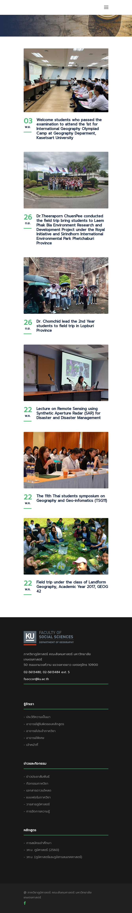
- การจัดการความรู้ (37, 811)
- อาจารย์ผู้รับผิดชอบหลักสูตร (44, 724)
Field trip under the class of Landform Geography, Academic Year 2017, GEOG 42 (72, 586)
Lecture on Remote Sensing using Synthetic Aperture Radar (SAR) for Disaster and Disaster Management (68, 413)
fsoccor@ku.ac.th (36, 679)
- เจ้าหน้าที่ (31, 744)
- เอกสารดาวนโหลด (37, 790)
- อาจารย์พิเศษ (34, 738)
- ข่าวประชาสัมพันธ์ (36, 776)
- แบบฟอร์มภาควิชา (37, 797)
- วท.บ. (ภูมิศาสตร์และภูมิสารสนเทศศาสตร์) (53, 857)
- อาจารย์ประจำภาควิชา (40, 731)
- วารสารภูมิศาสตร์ (37, 804)
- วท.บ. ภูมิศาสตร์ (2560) (41, 850)
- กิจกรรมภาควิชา (36, 783)
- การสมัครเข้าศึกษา (37, 843)
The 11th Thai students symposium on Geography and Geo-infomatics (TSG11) (71, 498)
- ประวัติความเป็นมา (37, 717)
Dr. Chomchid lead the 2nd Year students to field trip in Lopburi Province (65, 325)
